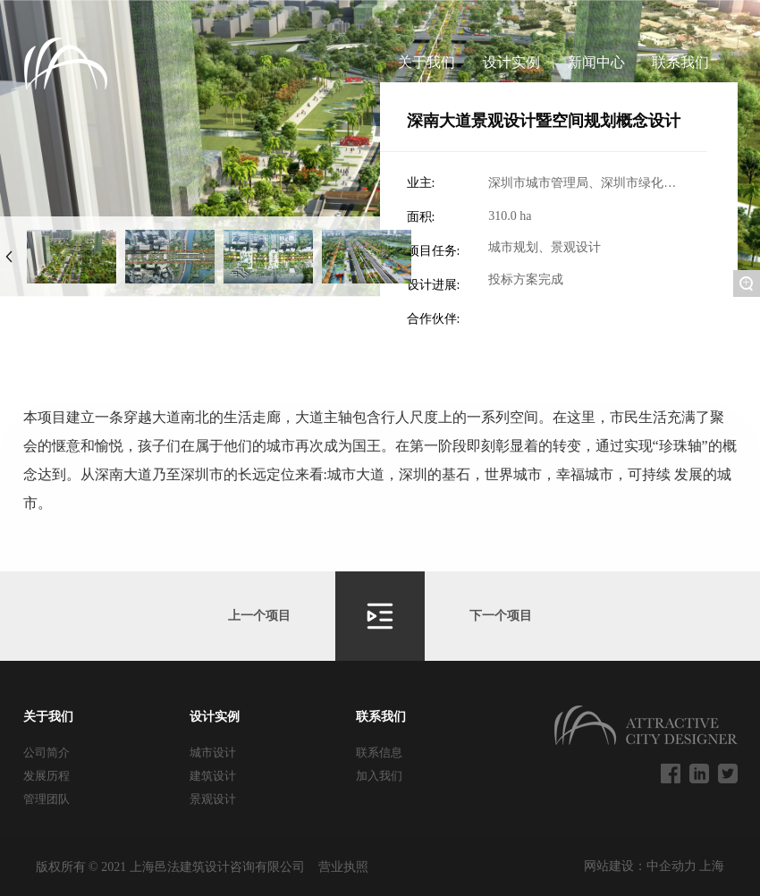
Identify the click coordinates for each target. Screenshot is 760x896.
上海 (711, 866)
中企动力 (673, 866)
